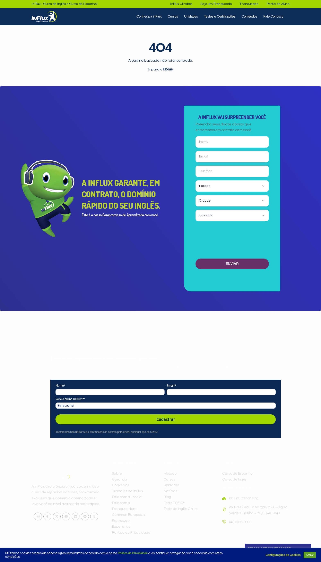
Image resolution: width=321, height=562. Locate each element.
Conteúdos (249, 16)
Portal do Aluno (278, 4)
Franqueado (249, 4)
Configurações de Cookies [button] (283, 554)
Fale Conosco (273, 16)
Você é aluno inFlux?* (70, 399)
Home (168, 69)
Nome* (60, 386)
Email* (171, 386)
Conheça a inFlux (149, 16)
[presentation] (232, 241)
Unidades (191, 16)
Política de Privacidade (133, 553)
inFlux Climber (181, 4)
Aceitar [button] (309, 554)
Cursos (173, 16)
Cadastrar (165, 419)
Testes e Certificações (219, 16)
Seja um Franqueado (216, 4)
